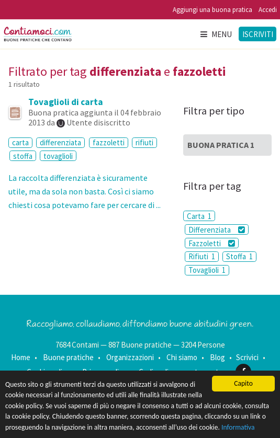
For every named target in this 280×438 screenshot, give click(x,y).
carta (20, 142)
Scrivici (247, 357)
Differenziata (216, 230)
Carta (199, 216)
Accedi (268, 9)
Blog (217, 357)
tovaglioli (58, 156)
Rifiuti (201, 256)
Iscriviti (257, 34)
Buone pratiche (68, 357)
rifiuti (144, 142)
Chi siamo (181, 357)
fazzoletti (109, 142)
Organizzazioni (130, 357)
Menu (215, 34)
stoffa (22, 156)
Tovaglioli (207, 270)
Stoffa (239, 256)
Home (20, 357)
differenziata (60, 142)
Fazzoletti (211, 243)
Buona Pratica (220, 145)
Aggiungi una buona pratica (212, 9)
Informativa (238, 427)
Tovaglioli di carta (65, 102)
